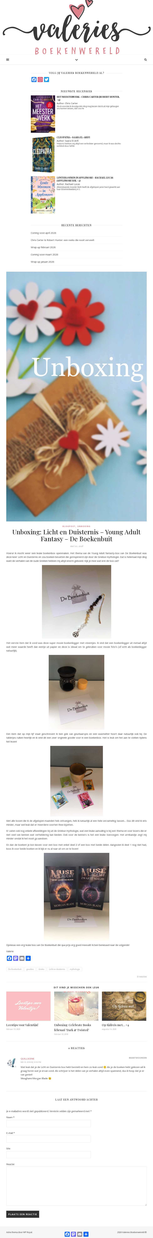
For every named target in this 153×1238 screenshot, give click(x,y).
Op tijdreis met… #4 (115, 1025)
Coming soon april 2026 (43, 232)
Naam (10, 1117)
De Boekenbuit (14, 969)
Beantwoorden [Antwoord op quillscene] (138, 1057)
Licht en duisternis (57, 969)
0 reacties (142, 976)
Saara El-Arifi (72, 140)
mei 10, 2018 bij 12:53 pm (31, 1062)
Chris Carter (71, 103)
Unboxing (84, 526)
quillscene (27, 1058)
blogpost (68, 526)
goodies (30, 969)
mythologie (75, 969)
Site (8, 1148)
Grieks (41, 969)
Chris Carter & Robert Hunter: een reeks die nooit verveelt (62, 240)
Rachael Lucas (72, 184)
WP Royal (27, 1232)
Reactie (10, 1164)
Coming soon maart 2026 (44, 254)
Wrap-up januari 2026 (42, 261)
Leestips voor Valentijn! (22, 1025)
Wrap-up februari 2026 (43, 247)
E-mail (10, 1132)
